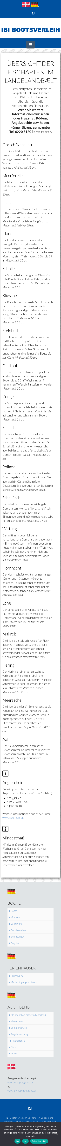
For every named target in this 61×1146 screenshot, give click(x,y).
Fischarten (17, 1040)
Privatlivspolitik (39, 1141)
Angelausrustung (18, 1034)
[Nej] (57, 1134)
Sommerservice (18, 1027)
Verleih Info (16, 923)
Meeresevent (16, 1021)
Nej (25, 1141)
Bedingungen (16, 936)
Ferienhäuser (16, 975)
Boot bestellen (17, 930)
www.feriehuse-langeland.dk (21, 1090)
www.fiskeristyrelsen (21, 865)
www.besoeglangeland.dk (20, 1082)
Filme (12, 1047)
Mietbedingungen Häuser (23, 982)
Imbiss (13, 1053)
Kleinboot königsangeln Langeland (27, 1015)
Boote (13, 910)
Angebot (14, 943)
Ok (17, 1141)
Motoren (14, 917)
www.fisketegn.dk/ (13, 817)
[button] (30, 44)
